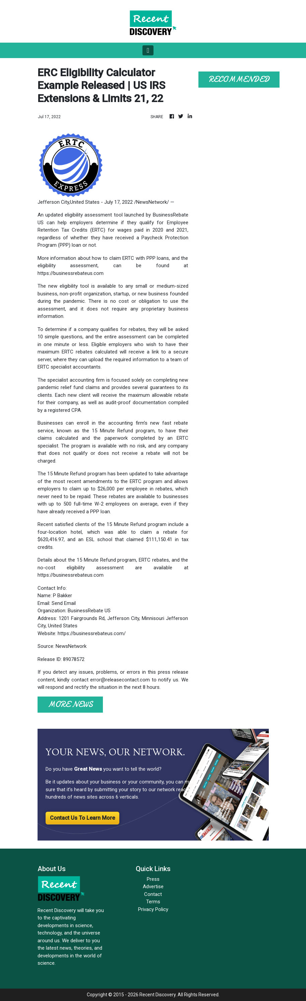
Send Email (64, 603)
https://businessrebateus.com (71, 273)
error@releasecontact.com (120, 680)
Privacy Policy (153, 909)
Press (153, 879)
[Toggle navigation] (148, 50)
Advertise (153, 887)
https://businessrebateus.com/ (92, 633)
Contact (153, 894)
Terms (153, 902)
